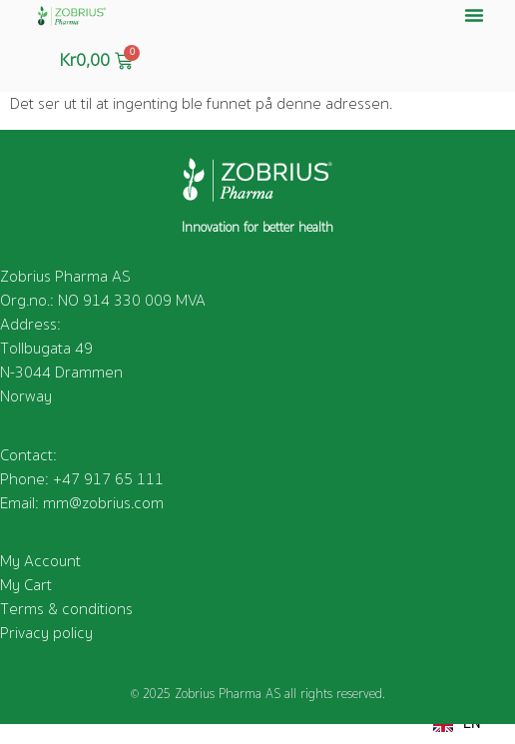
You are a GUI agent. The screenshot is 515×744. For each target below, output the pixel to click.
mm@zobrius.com (103, 503)
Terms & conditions (66, 609)
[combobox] (456, 724)
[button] (474, 15)
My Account (40, 561)
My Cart (26, 585)
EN (456, 724)
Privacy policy (46, 633)
